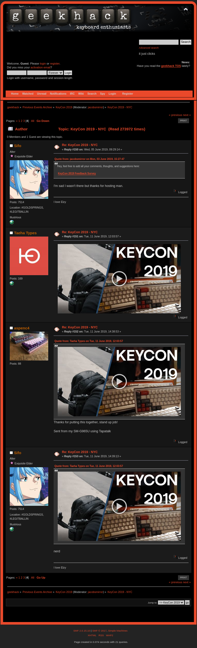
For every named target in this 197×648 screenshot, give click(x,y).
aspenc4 (21, 328)
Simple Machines (117, 630)
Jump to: (152, 602)
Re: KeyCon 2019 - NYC (79, 145)
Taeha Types (25, 233)
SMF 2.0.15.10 (82, 630)
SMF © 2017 (99, 630)
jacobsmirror (95, 107)
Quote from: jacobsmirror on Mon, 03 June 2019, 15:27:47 (89, 159)
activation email (40, 67)
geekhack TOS (171, 65)
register (55, 63)
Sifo (17, 145)
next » (187, 114)
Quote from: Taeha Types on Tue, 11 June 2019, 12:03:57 (88, 341)
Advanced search (149, 47)
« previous (175, 114)
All (32, 120)
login (43, 63)
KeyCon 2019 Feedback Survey (77, 173)
